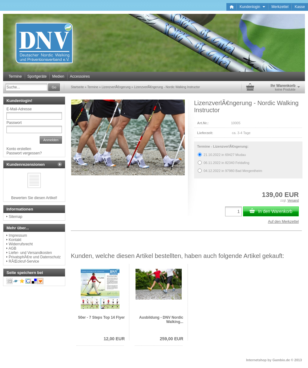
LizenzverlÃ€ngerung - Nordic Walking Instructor (167, 87)
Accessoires (80, 76)
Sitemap (15, 217)
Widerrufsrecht (21, 244)
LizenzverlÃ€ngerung (116, 87)
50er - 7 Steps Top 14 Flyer (101, 317)
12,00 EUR (114, 338)
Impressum (18, 235)
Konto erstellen (18, 149)
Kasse (300, 7)
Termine (15, 76)
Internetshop (256, 360)
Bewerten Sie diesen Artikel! (34, 198)
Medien (58, 76)
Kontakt (15, 240)
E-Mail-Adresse (19, 109)
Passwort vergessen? (24, 153)
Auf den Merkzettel (283, 221)
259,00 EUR (171, 338)
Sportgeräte (37, 76)
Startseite (77, 87)
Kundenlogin (252, 7)
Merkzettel (279, 7)
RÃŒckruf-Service (24, 261)
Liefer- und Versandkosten (30, 253)
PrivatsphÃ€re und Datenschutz (35, 257)
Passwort (14, 123)
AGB (12, 248)
